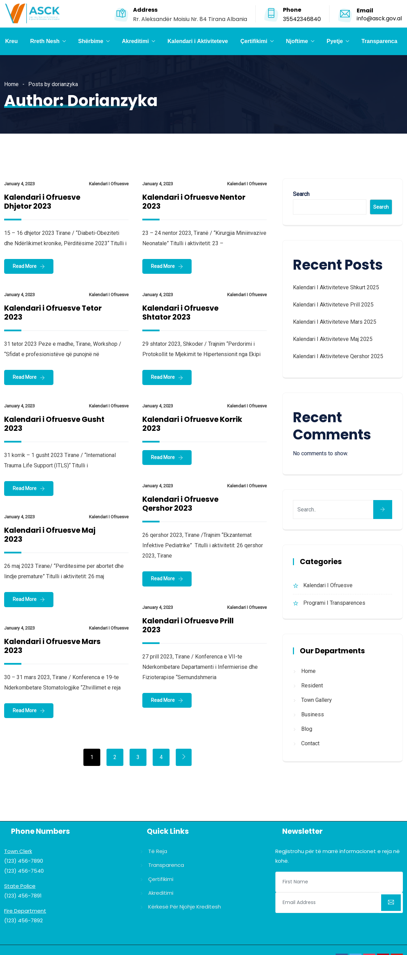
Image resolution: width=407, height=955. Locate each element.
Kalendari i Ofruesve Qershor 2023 (180, 503)
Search (301, 194)
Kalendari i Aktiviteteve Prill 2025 (333, 304)
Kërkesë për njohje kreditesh (184, 906)
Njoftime (297, 41)
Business (312, 714)
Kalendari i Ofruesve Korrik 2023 (192, 423)
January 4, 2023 (19, 183)
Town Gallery (316, 700)
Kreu (11, 41)
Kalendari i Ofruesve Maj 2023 (49, 534)
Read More (25, 266)
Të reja (157, 851)
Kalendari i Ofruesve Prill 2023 (188, 625)
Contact (310, 743)
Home (11, 84)
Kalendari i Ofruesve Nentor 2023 (193, 201)
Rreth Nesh (44, 41)
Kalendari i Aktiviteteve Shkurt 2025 (336, 287)
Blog (306, 729)
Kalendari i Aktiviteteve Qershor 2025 (338, 356)
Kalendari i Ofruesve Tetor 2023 (53, 312)
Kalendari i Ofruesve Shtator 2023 (180, 312)
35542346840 (302, 19)
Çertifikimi (253, 41)
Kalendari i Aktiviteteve (197, 41)
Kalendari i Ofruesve (109, 183)
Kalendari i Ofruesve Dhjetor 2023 (42, 201)
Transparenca (379, 41)
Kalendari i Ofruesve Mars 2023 (52, 645)
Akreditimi (135, 41)
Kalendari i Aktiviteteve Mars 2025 (334, 322)
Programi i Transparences (334, 603)
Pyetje (335, 41)
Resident (312, 685)
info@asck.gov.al (379, 18)
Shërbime (90, 41)
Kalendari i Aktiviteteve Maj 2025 (333, 339)
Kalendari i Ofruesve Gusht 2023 (54, 423)
